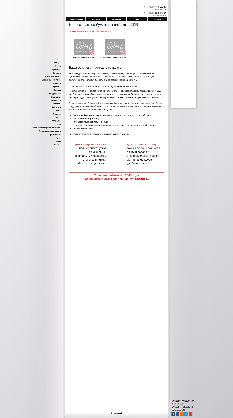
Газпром (117, 178)
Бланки (58, 66)
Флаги (58, 141)
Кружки (58, 110)
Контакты (157, 19)
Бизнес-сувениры (76, 19)
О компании (116, 19)
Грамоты (57, 87)
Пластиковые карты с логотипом (46, 128)
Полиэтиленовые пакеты (50, 131)
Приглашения (55, 134)
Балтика (141, 178)
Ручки (58, 138)
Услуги (90, 31)
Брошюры (56, 69)
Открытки (56, 121)
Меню (58, 117)
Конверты (56, 107)
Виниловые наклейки (51, 80)
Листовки (57, 114)
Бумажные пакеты (53, 76)
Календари (56, 97)
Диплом (57, 90)
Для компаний (116, 413)
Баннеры (57, 63)
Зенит (129, 178)
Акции (137, 19)
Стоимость (96, 19)
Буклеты (57, 73)
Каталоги (57, 104)
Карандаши (56, 100)
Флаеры (57, 145)
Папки (58, 124)
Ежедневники (55, 93)
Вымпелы (56, 83)
